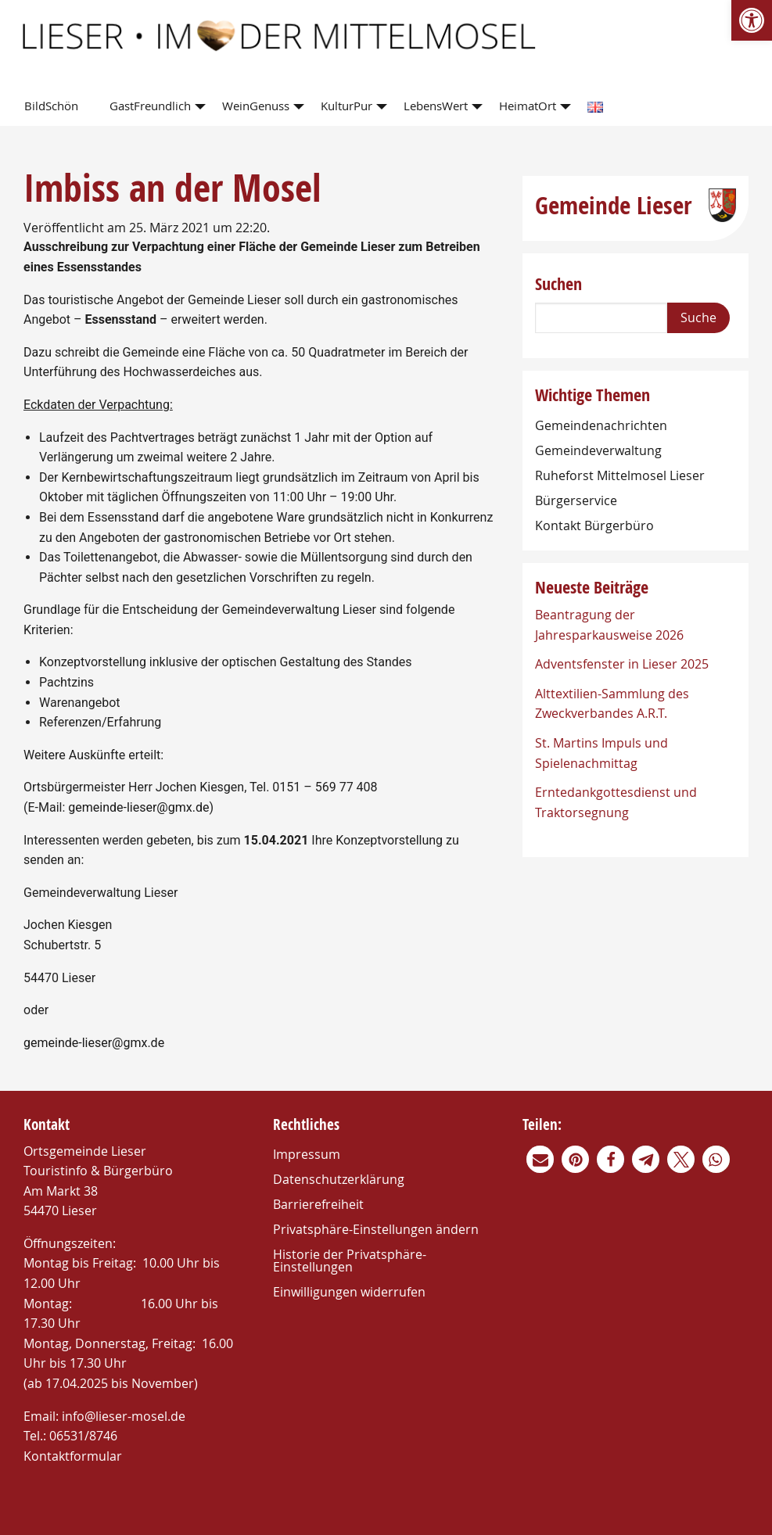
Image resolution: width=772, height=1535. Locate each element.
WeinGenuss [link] (255, 105)
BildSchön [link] (51, 105)
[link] (751, 20)
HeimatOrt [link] (527, 105)
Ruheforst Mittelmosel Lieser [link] (620, 475)
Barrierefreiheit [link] (318, 1204)
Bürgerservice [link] (576, 500)
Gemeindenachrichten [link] (601, 425)
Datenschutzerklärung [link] (338, 1179)
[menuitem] (54, 106)
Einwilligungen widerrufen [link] (349, 1291)
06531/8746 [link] (83, 1435)
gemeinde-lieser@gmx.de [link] (138, 807)
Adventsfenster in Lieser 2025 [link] (622, 663)
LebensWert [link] (436, 105)
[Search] (601, 318)
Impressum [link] (306, 1154)
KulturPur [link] (346, 105)
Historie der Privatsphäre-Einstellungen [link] (349, 1260)
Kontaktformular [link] (72, 1456)
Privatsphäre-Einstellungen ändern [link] (376, 1229)
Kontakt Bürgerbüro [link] (594, 525)
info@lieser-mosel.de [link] (123, 1416)
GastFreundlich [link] (150, 105)
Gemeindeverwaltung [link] (598, 450)
